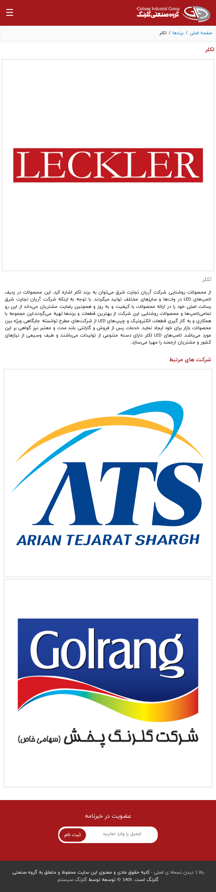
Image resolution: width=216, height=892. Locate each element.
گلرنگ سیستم (72, 880)
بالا (200, 872)
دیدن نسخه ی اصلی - (172, 872)
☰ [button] (10, 13)
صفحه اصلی (201, 33)
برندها (178, 33)
